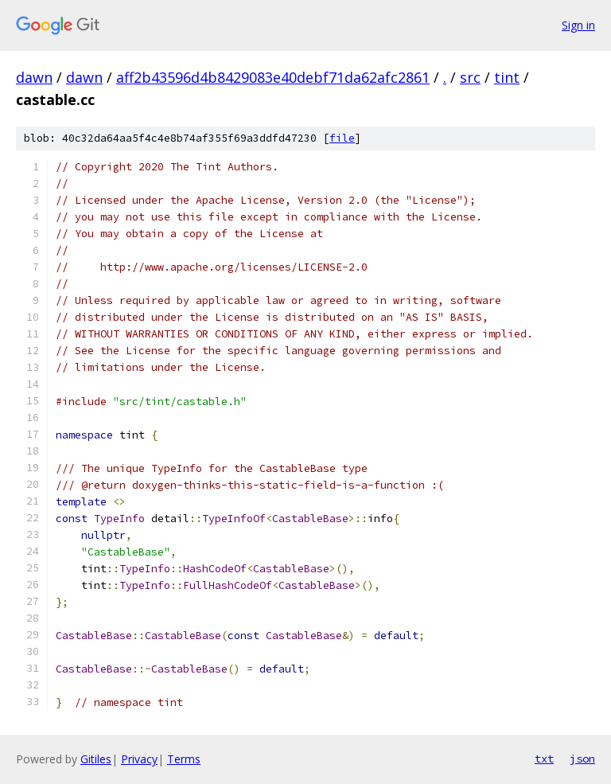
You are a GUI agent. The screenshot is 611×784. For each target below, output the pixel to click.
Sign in (578, 25)
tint (507, 77)
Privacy (139, 758)
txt (544, 758)
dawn (34, 77)
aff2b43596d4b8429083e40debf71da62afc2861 (273, 77)
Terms (183, 758)
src (470, 77)
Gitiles (95, 758)
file (342, 138)
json (582, 758)
